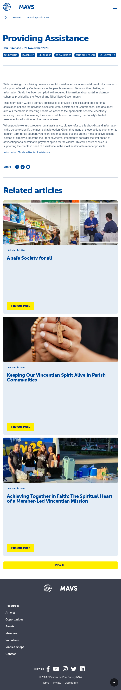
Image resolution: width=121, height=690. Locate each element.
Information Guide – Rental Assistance (26, 152)
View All (60, 565)
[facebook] (17, 167)
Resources (12, 605)
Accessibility (71, 682)
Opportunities (14, 619)
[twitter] (23, 167)
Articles (16, 17)
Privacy (57, 682)
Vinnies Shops (14, 647)
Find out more (20, 305)
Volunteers (12, 640)
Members (11, 633)
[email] (28, 167)
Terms (46, 682)
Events (9, 626)
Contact (10, 653)
